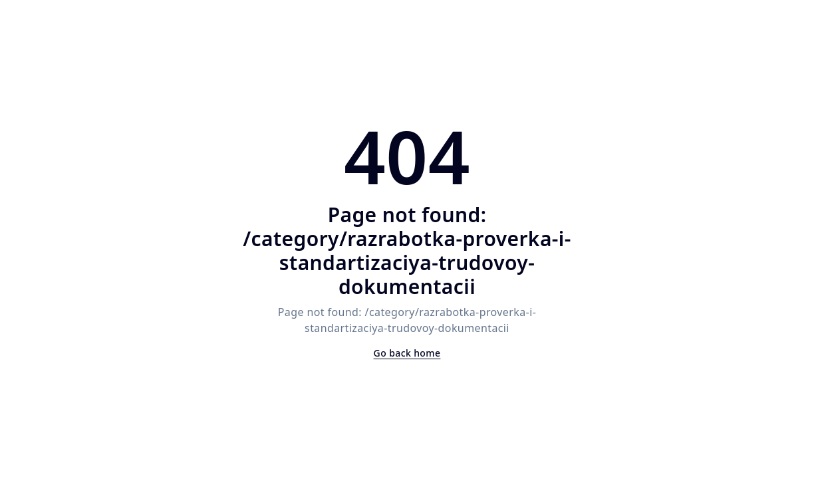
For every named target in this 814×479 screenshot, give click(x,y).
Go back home (407, 353)
